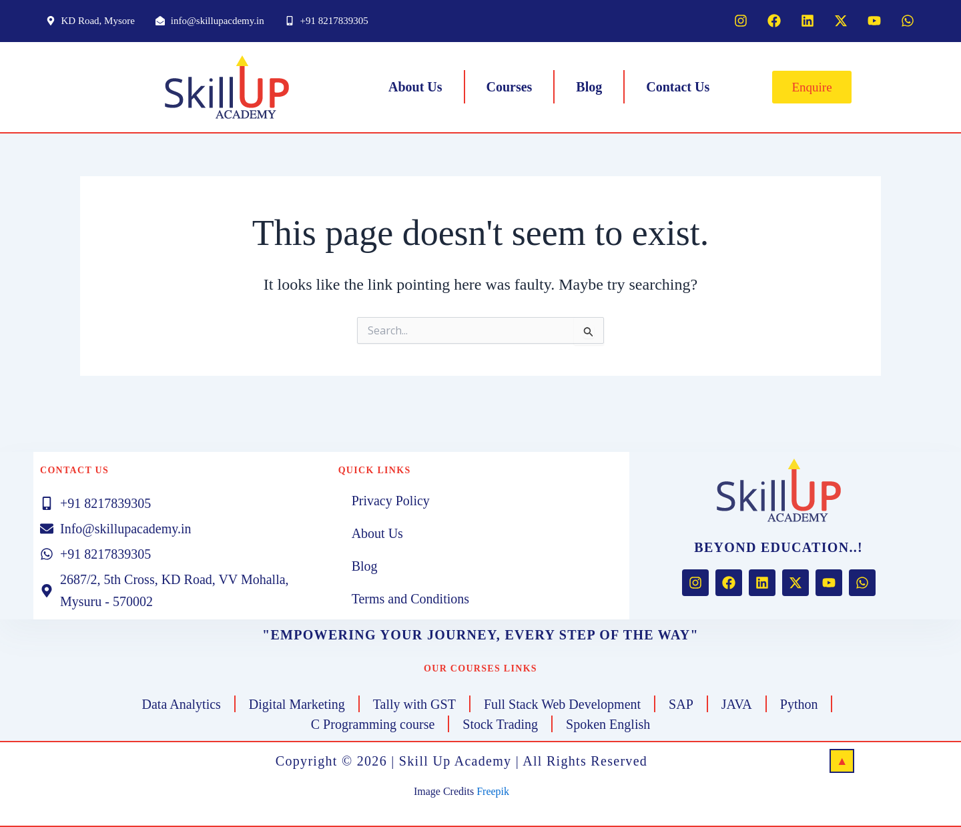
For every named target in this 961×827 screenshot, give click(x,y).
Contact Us (677, 86)
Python (799, 704)
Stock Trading (500, 724)
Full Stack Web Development (562, 704)
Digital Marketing (297, 704)
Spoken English (608, 724)
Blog (589, 86)
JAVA (736, 704)
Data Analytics (181, 704)
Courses (509, 86)
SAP (681, 704)
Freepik (492, 791)
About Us (415, 86)
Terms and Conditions (410, 598)
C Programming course (373, 724)
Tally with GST (414, 704)
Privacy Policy (391, 500)
